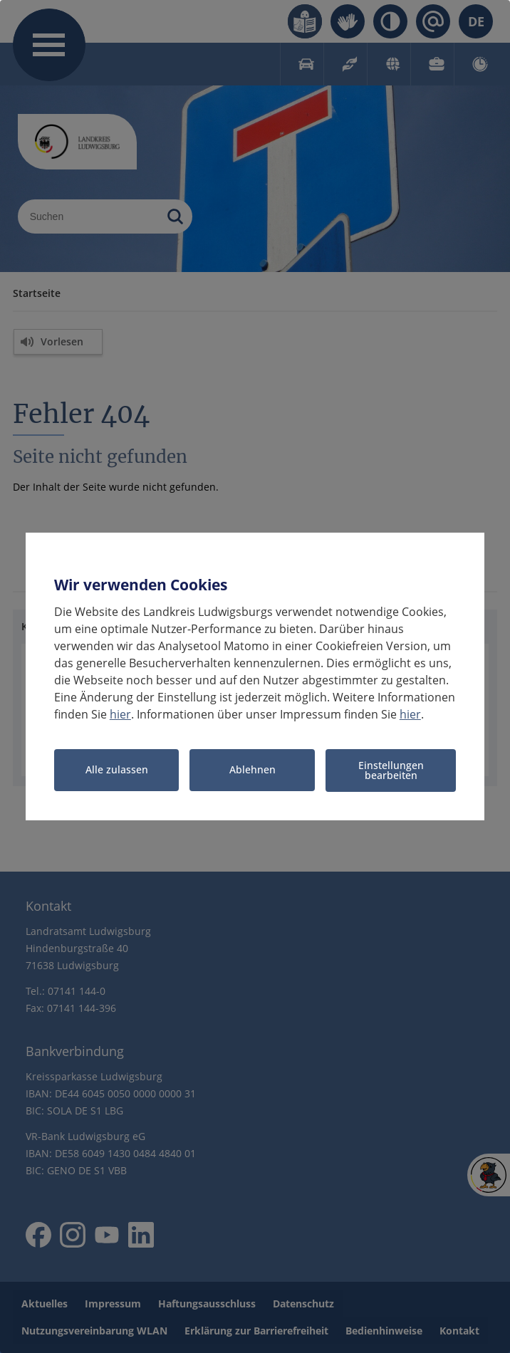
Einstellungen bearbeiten (391, 770)
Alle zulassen (116, 770)
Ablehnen (252, 770)
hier (120, 714)
